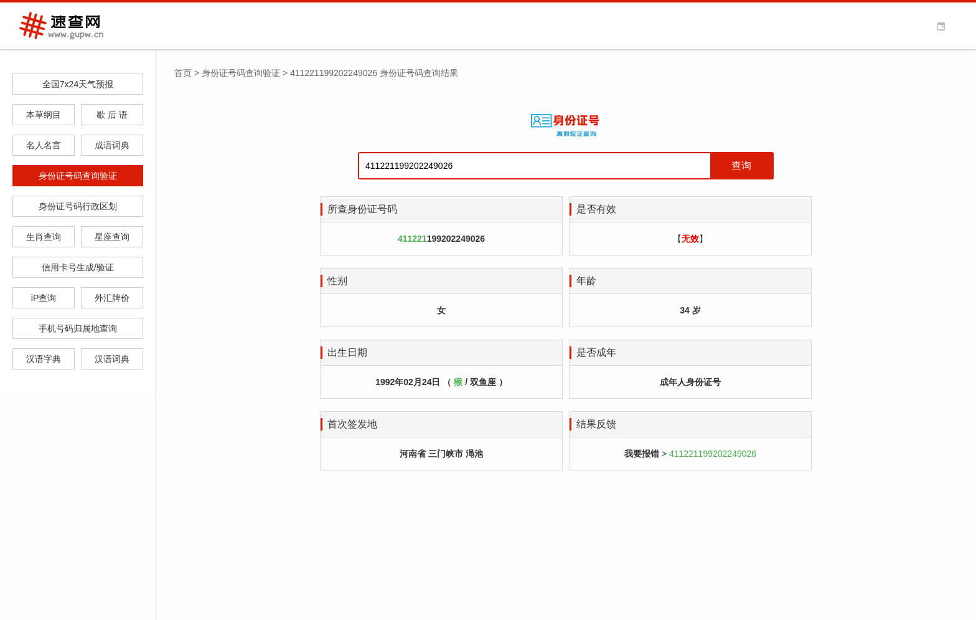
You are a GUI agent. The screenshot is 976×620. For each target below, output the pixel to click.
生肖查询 (43, 237)
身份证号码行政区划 (78, 206)
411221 (412, 239)
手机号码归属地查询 (78, 328)
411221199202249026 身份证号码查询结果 (374, 73)
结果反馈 (596, 424)
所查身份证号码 (362, 209)
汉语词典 (112, 359)
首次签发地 (352, 424)
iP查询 (43, 298)
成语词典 (112, 145)
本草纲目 (43, 115)
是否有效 (596, 209)
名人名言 (43, 145)
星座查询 (112, 237)
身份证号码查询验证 (78, 176)
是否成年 (596, 352)
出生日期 (347, 352)
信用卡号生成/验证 (78, 267)
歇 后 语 (112, 115)
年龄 (586, 280)
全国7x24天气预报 (77, 84)
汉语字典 (43, 359)
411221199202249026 (712, 454)
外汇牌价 (112, 298)
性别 (337, 280)
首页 (183, 73)
